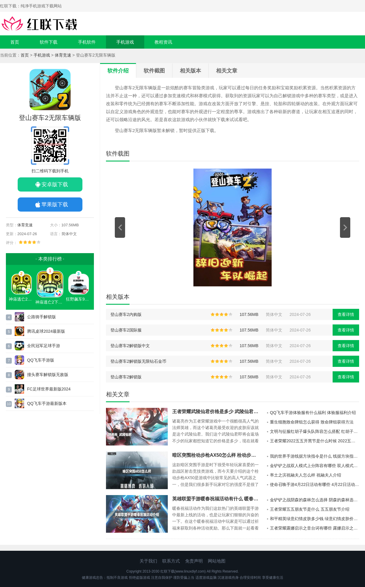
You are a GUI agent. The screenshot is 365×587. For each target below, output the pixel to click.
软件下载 (48, 41)
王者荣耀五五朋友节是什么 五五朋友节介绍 (309, 509)
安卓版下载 (55, 184)
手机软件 (87, 41)
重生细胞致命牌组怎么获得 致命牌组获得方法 (312, 422)
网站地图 (216, 560)
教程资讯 (163, 41)
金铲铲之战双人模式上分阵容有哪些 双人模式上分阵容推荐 (314, 465)
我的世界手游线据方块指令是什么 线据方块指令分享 (314, 456)
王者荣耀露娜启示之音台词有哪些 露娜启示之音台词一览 (314, 528)
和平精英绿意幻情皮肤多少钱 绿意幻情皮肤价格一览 (314, 518)
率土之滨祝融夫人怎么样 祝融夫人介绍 (305, 475)
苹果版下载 (55, 204)
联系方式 (171, 560)
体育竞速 (63, 55)
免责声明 (194, 560)
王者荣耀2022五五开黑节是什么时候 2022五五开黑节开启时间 (314, 440)
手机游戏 (125, 41)
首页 (14, 41)
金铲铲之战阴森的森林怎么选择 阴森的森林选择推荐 (314, 499)
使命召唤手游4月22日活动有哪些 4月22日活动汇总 (314, 484)
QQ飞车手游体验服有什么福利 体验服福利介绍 (313, 412)
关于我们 (148, 560)
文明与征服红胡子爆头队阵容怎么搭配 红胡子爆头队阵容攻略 (314, 431)
